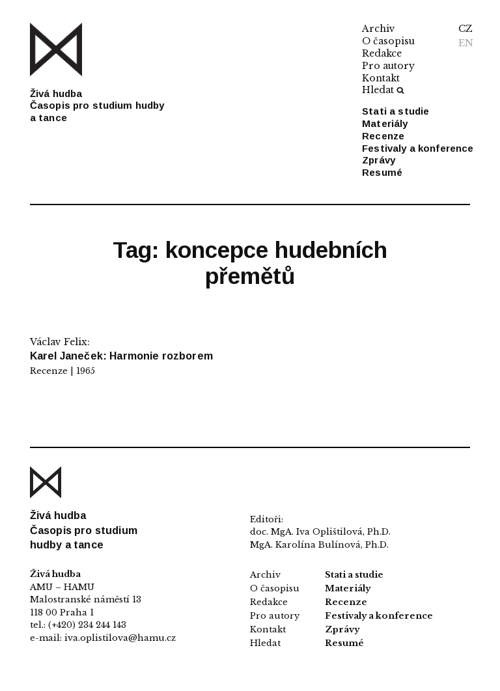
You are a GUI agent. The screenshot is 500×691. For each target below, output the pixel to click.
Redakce (382, 53)
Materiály (385, 123)
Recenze (383, 135)
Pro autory (388, 66)
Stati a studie (395, 111)
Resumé (382, 172)
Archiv (378, 29)
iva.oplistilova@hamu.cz (120, 637)
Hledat (383, 90)
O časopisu (388, 41)
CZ (465, 29)
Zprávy (378, 159)
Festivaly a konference (417, 148)
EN (465, 43)
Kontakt (381, 78)
